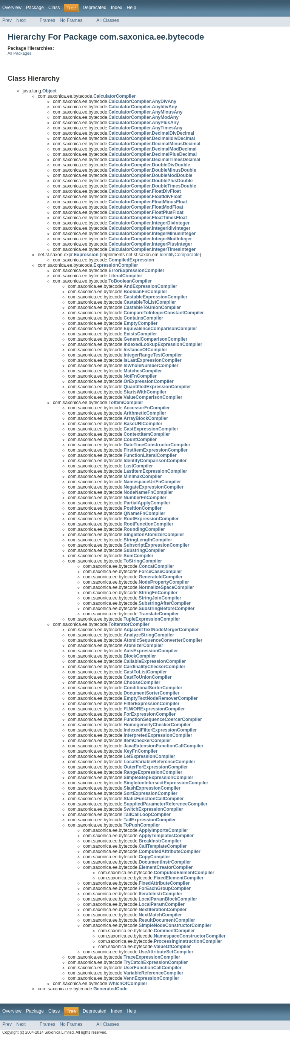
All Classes (107, 20)
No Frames (71, 20)
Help (131, 7)
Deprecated (94, 7)
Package (35, 7)
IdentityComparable (179, 254)
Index (116, 7)
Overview (12, 7)
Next (21, 20)
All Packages (19, 53)
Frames (47, 20)
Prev (7, 20)
